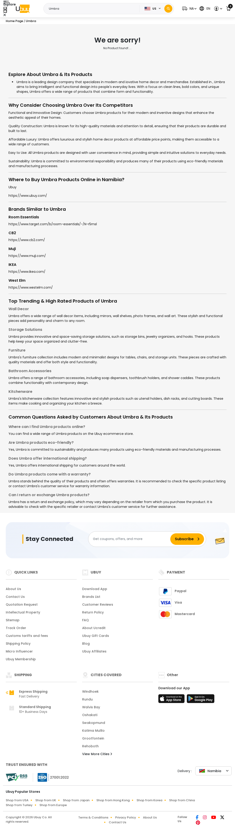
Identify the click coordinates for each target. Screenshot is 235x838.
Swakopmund (93, 722)
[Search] (168, 9)
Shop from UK (45, 800)
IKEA (12, 264)
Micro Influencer (19, 651)
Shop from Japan (76, 800)
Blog (86, 643)
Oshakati (89, 715)
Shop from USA (17, 800)
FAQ (85, 620)
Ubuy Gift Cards (95, 635)
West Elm (16, 280)
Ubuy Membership (21, 659)
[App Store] (172, 700)
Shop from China (182, 800)
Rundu (87, 699)
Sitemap (13, 620)
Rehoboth (90, 746)
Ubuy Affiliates (94, 651)
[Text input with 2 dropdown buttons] (93, 8)
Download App (94, 589)
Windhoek (90, 691)
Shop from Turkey (19, 805)
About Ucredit (94, 628)
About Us (13, 589)
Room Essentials (23, 217)
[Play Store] (200, 700)
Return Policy (93, 612)
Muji (12, 248)
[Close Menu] (5, 10)
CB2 (12, 233)
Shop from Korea (149, 800)
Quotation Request (22, 604)
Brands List (91, 596)
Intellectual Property (23, 612)
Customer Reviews (97, 604)
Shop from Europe (53, 805)
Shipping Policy (18, 643)
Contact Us (15, 596)
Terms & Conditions (93, 817)
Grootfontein (93, 738)
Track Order (16, 628)
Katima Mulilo (93, 730)
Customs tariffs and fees (27, 635)
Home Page (14, 21)
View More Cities (97, 754)
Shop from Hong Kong (113, 800)
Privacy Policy (125, 817)
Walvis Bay (91, 707)
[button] (189, 8)
